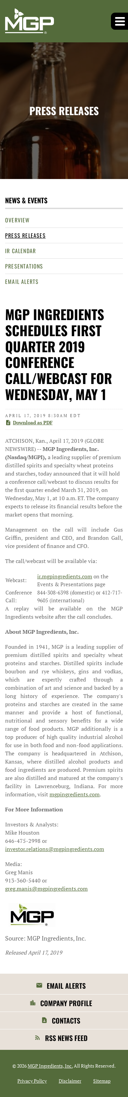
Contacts (66, 1020)
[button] (119, 21)
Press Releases (25, 235)
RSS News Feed (66, 1038)
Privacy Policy (32, 1081)
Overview (17, 220)
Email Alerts (22, 281)
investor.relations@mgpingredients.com (54, 849)
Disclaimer (70, 1081)
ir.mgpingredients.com (64, 576)
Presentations (24, 266)
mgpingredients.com (74, 794)
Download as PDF (29, 422)
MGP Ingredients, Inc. (50, 1065)
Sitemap (102, 1081)
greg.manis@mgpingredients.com (46, 888)
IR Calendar (20, 251)
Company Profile (66, 1003)
